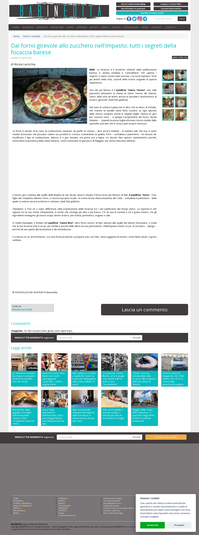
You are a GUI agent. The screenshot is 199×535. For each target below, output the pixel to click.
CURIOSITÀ (42, 27)
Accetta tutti (152, 525)
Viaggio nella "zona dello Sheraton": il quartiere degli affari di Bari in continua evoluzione (143, 415)
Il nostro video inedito (166, 437)
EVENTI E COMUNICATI (22, 506)
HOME (15, 27)
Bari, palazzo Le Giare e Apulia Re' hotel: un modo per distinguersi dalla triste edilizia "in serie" (84, 379)
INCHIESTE (27, 27)
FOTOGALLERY (131, 27)
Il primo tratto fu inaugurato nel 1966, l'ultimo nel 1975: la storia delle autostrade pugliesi (174, 379)
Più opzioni (179, 525)
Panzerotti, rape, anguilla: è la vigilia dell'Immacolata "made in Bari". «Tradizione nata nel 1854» (23, 416)
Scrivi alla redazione (111, 501)
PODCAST (157, 27)
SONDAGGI (62, 508)
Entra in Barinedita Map (113, 513)
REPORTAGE (57, 27)
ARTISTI (94, 27)
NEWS (15, 513)
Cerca (182, 18)
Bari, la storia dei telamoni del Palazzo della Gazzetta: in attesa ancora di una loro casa (83, 415)
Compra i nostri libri (111, 510)
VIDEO (145, 27)
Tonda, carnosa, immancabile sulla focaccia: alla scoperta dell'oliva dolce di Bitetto (144, 379)
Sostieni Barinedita (111, 506)
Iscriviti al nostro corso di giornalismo (118, 508)
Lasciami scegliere (149, 516)
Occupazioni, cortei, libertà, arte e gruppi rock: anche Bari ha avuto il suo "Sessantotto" (113, 379)
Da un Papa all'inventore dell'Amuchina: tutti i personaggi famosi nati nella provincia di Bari (53, 416)
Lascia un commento (144, 309)
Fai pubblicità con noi (112, 503)
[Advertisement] (84, 168)
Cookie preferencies (66, 515)
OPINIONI (82, 27)
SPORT (70, 27)
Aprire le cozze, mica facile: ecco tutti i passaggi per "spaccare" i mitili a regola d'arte (53, 379)
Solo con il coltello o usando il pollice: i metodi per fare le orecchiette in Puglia (113, 414)
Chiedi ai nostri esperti (112, 498)
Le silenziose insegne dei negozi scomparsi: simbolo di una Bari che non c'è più (23, 377)
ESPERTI (116, 27)
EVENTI (105, 27)
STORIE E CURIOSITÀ (21, 503)
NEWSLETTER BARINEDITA (34, 337)
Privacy (61, 513)
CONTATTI (170, 27)
